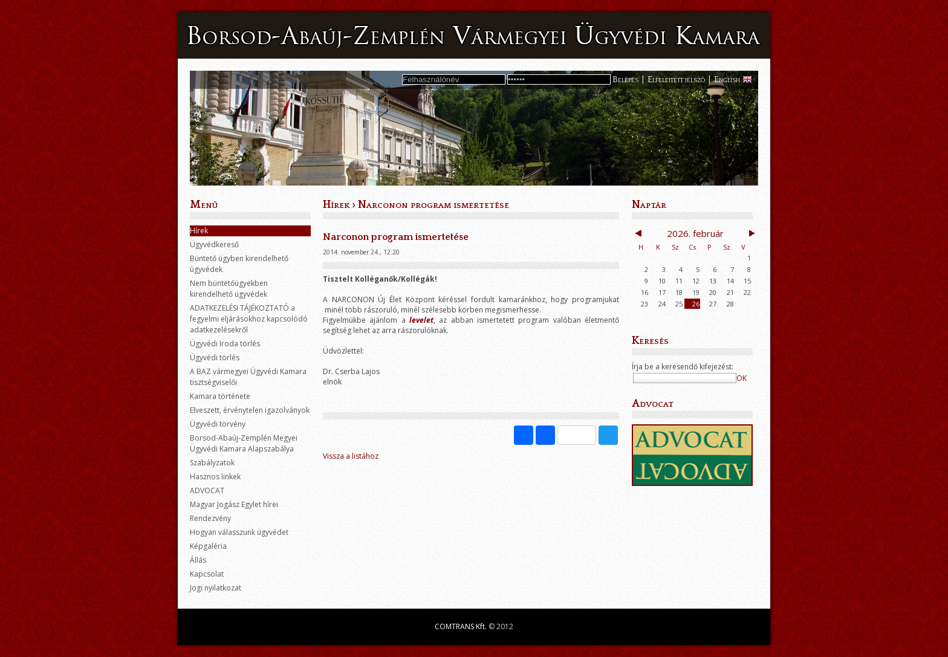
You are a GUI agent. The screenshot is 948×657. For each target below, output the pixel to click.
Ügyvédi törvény (217, 424)
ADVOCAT (207, 490)
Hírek (199, 230)
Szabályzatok (212, 463)
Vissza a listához (350, 456)
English (727, 80)
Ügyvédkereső (214, 244)
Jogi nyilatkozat (215, 588)
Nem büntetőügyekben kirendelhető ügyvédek (229, 288)
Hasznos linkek (215, 476)
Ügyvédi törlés (214, 357)
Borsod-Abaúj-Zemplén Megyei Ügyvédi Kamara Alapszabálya (243, 443)
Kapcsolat (207, 574)
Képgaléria (208, 546)
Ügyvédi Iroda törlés (225, 343)
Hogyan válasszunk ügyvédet (239, 532)
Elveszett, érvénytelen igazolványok (250, 410)
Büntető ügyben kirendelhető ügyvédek (239, 263)
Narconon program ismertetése (433, 205)
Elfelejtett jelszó (676, 80)
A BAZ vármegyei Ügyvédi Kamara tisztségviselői (248, 376)
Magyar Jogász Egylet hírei (234, 504)
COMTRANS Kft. (461, 626)
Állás (198, 560)
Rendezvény (210, 518)
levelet (421, 320)
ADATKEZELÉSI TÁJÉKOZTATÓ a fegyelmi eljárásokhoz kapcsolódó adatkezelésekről (249, 319)
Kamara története (220, 396)
